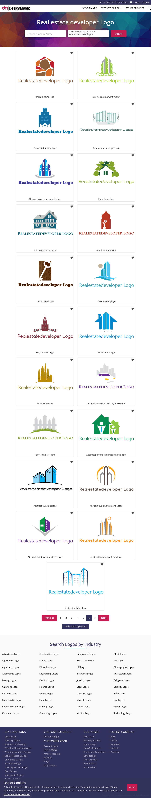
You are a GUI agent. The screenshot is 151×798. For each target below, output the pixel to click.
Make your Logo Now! (75, 625)
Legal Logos (83, 686)
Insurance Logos (85, 673)
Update (118, 33)
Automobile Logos (11, 673)
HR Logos (81, 666)
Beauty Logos (9, 679)
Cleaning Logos (10, 692)
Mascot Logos (84, 699)
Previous (49, 617)
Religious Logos (122, 679)
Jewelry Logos (84, 679)
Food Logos (45, 699)
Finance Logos (46, 686)
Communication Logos (13, 705)
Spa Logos (119, 699)
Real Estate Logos (122, 673)
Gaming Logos (46, 705)
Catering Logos (9, 686)
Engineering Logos (48, 673)
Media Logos (83, 705)
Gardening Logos (48, 712)
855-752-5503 (121, 2)
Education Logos (47, 666)
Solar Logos (120, 692)
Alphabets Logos (10, 666)
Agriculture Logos (11, 659)
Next (103, 617)
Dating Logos (46, 659)
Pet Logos (119, 659)
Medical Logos (84, 712)
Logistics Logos (84, 692)
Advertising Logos (11, 653)
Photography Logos (124, 666)
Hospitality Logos (85, 659)
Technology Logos (123, 712)
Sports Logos (120, 705)
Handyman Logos (86, 653)
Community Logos (11, 699)
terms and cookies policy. (17, 794)
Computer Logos (10, 712)
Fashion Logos (46, 679)
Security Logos (121, 686)
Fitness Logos (46, 692)
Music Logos (120, 653)
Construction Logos (49, 653)
